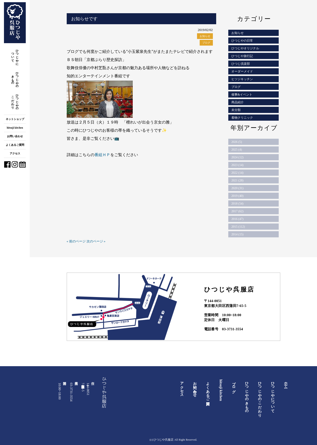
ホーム (286, 383)
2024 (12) (237, 157)
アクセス (15, 153)
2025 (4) (236, 149)
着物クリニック (242, 117)
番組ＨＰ (102, 155)
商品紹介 (237, 102)
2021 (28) (237, 180)
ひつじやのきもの (15, 78)
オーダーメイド (242, 71)
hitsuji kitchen (15, 127)
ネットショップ (15, 119)
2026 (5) (236, 142)
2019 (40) (237, 196)
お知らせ (205, 36)
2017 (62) (237, 211)
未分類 (236, 110)
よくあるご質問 (15, 144)
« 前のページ (76, 241)
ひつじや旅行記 (242, 56)
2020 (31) (237, 188)
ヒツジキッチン (242, 79)
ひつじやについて (15, 56)
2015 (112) (238, 226)
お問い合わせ (15, 136)
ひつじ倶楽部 (240, 63)
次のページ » (96, 241)
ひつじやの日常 (242, 40)
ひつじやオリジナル (245, 48)
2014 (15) (237, 234)
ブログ (206, 42)
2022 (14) (237, 172)
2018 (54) (237, 203)
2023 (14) (237, 165)
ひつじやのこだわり (15, 100)
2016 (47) (237, 219)
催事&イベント (241, 94)
